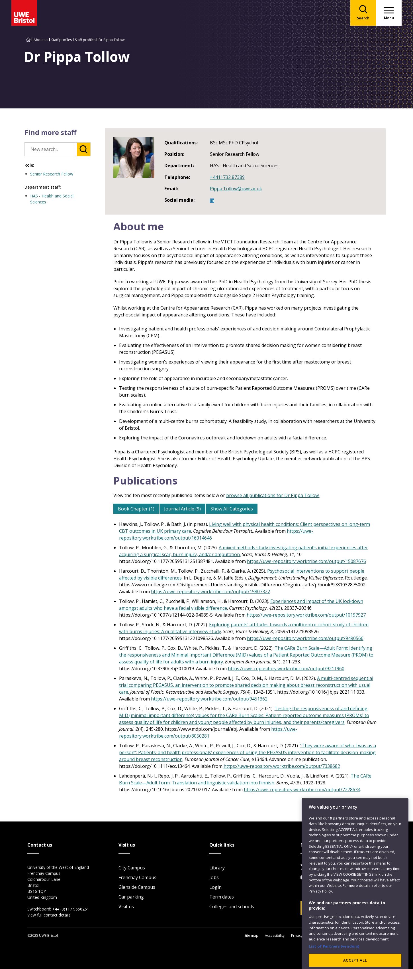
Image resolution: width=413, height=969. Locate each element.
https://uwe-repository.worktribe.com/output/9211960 (286, 668)
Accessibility (275, 935)
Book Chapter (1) (136, 509)
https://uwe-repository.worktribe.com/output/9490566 (305, 638)
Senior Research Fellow (51, 174)
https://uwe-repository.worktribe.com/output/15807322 (210, 591)
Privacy (296, 935)
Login (215, 887)
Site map (251, 935)
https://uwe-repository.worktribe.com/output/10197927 (306, 615)
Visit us (126, 906)
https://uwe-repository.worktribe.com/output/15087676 (306, 561)
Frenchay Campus (137, 877)
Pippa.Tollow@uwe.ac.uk (236, 188)
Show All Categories (231, 509)
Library (217, 868)
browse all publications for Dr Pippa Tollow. (273, 495)
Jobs (214, 877)
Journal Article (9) (182, 509)
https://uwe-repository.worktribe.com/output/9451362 (209, 699)
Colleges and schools (231, 906)
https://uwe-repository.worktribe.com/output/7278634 (302, 789)
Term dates (221, 897)
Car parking (131, 897)
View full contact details (49, 915)
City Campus (131, 868)
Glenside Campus (136, 887)
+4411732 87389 (227, 177)
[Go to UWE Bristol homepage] (28, 39)
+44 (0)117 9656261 (70, 909)
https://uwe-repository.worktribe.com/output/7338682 (282, 766)
